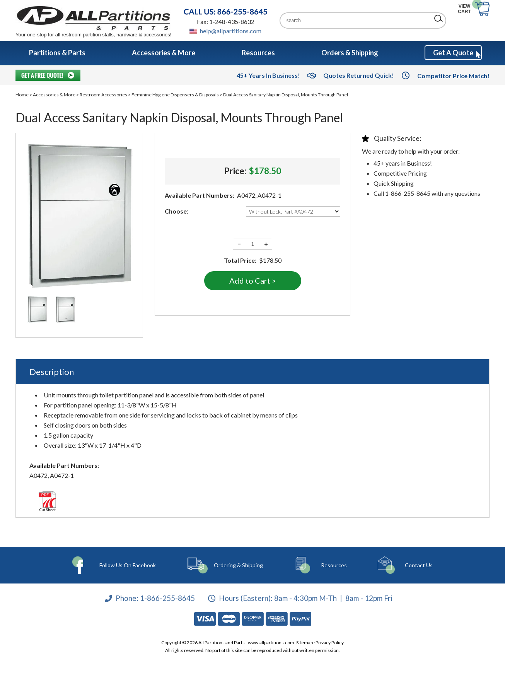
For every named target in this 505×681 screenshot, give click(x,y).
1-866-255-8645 (167, 598)
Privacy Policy (330, 642)
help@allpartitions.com (230, 30)
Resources (326, 565)
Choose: (176, 211)
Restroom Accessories (103, 95)
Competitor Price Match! (453, 75)
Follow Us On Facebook (129, 565)
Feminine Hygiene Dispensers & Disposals (175, 95)
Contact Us (404, 565)
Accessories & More (54, 95)
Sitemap (304, 642)
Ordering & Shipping (237, 565)
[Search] (357, 20)
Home (22, 95)
